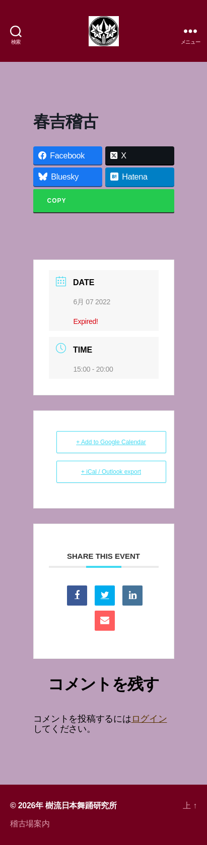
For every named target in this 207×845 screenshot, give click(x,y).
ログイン (149, 719)
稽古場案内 (30, 823)
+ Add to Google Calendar (111, 442)
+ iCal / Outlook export (111, 471)
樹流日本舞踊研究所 (81, 805)
